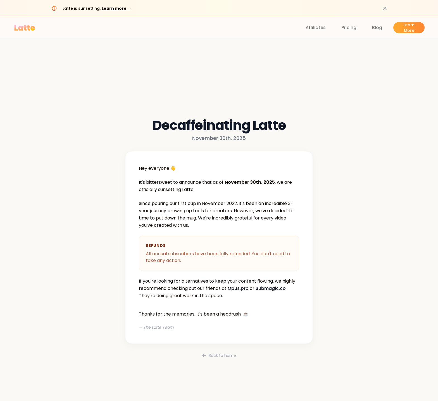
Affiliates (316, 27)
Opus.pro (238, 288)
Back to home (219, 355)
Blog (377, 27)
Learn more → (116, 8)
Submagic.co (271, 288)
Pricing (348, 27)
